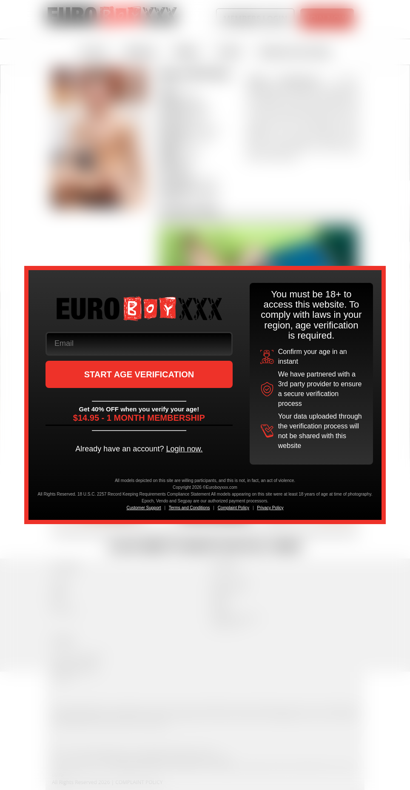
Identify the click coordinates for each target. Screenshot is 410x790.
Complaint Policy (233, 507)
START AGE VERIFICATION (139, 374)
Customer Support (143, 507)
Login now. (184, 449)
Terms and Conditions (189, 507)
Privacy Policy (270, 507)
